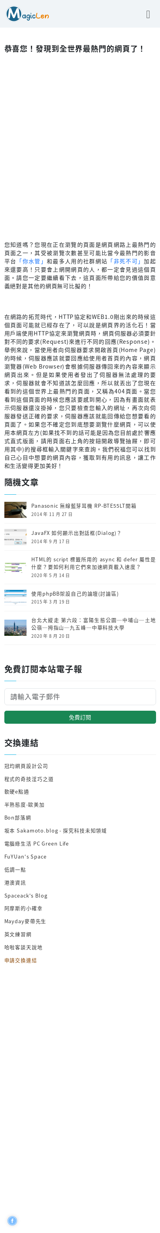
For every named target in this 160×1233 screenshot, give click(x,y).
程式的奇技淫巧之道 (29, 778)
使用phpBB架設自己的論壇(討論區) (75, 593)
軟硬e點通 (16, 791)
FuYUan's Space (25, 856)
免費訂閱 (80, 717)
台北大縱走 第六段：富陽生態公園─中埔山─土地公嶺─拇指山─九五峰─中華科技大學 (93, 623)
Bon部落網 (17, 817)
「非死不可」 (125, 261)
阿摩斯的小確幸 (23, 908)
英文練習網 (18, 934)
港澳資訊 (15, 882)
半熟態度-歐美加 (24, 804)
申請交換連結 (20, 960)
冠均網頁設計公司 (26, 765)
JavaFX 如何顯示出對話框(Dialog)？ (76, 532)
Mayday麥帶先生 (25, 921)
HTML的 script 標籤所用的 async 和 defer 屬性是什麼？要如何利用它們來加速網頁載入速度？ (93, 563)
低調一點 (15, 869)
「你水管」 (31, 261)
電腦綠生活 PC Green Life (36, 843)
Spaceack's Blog (26, 895)
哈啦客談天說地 (23, 947)
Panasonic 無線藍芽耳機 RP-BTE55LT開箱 (83, 505)
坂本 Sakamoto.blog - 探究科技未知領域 (55, 830)
